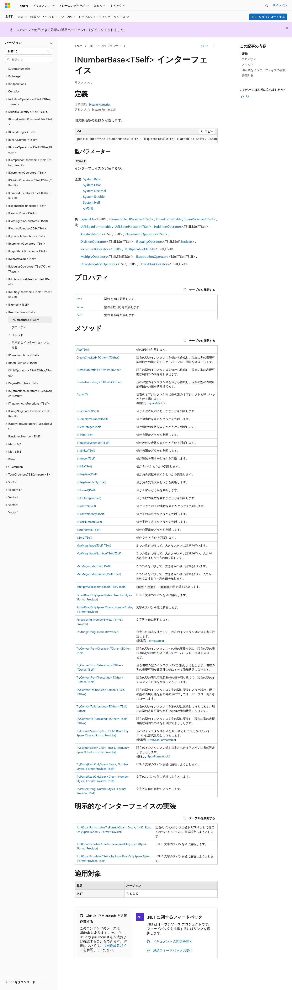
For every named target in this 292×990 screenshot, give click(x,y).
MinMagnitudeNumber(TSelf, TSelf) (98, 574)
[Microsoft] (7, 5)
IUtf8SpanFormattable (95, 226)
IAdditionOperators (168, 226)
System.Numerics (100, 104)
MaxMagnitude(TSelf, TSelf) (93, 545)
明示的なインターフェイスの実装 (264, 70)
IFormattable (117, 219)
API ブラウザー (111, 46)
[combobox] (28, 51)
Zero (79, 315)
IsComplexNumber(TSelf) (92, 419)
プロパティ (249, 59)
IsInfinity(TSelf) (85, 450)
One (79, 299)
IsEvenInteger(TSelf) (88, 427)
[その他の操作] (213, 46)
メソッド (248, 64)
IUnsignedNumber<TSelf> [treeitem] (25, 436)
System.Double (94, 196)
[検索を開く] (266, 5)
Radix (79, 307)
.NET (92, 46)
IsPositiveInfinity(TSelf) (90, 514)
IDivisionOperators (93, 241)
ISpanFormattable (168, 219)
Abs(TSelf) (82, 349)
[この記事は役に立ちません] (247, 96)
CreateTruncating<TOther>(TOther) (99, 382)
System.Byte (91, 179)
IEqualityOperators (149, 241)
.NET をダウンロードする (268, 17)
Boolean (186, 241)
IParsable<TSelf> (141, 219)
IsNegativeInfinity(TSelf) (91, 482)
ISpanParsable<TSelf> (200, 219)
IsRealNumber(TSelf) (89, 522)
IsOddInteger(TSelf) (88, 498)
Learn (78, 46)
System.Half (91, 202)
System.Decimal (94, 190)
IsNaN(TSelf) (84, 466)
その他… (89, 208)
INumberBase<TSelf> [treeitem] (26, 320)
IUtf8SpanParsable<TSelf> (133, 226)
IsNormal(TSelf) (86, 490)
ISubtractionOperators (152, 256)
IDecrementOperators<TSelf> (146, 234)
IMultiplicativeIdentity (139, 249)
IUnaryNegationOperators (98, 264)
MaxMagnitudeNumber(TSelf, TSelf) (98, 553)
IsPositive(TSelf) (86, 506)
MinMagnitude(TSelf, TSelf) (93, 566)
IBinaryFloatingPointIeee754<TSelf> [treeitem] (30, 121)
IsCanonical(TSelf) (87, 411)
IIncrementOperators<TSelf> (100, 249)
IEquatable (87, 219)
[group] (146, 139)
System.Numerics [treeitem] (19, 69)
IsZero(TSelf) (84, 537)
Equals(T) (82, 394)
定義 (245, 54)
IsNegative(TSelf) (86, 474)
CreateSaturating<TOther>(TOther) (98, 370)
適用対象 (248, 75)
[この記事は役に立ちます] (242, 96)
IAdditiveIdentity (91, 234)
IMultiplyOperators (93, 256)
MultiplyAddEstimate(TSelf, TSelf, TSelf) (101, 587)
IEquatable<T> (156, 403)
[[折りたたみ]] (51, 42)
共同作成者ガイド (103, 947)
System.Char (92, 185)
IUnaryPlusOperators (154, 264)
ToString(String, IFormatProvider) (97, 632)
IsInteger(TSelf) (85, 458)
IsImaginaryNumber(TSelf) (92, 443)
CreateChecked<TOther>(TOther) (97, 357)
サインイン (279, 5)
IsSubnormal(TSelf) (88, 530)
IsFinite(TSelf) (84, 435)
